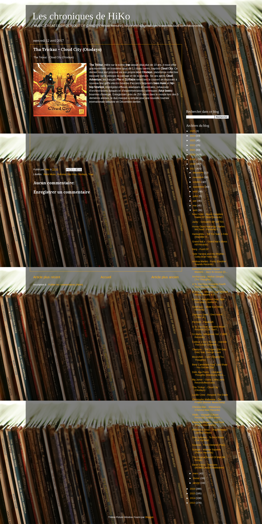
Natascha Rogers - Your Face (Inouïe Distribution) (208, 423)
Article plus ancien (165, 277)
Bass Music (50, 174)
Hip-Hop (72, 174)
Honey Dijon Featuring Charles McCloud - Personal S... (208, 228)
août (195, 191)
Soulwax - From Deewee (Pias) (208, 445)
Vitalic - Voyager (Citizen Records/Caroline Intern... (207, 416)
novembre (198, 177)
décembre (198, 172)
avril (195, 210)
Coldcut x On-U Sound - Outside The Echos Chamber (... (209, 343)
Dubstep (61, 174)
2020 (193, 154)
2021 (193, 150)
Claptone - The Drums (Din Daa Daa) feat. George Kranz (209, 351)
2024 (193, 135)
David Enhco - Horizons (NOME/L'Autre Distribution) (208, 466)
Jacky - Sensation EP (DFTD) (208, 222)
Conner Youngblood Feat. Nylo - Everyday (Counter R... (209, 300)
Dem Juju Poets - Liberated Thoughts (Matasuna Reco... (208, 373)
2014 (193, 498)
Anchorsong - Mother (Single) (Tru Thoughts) (208, 278)
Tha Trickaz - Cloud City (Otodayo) (205, 388)
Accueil (106, 277)
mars (196, 473)
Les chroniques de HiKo (81, 16)
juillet (196, 196)
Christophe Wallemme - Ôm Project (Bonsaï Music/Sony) (208, 401)
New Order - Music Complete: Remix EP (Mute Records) (208, 215)
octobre (197, 182)
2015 (193, 493)
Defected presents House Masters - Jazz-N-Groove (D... (210, 270)
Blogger (149, 517)
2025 (193, 131)
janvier (197, 483)
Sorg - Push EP (200, 249)
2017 (193, 168)
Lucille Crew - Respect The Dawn (210, 394)
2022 (193, 145)
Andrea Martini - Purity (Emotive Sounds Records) (209, 263)
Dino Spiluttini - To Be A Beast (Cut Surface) (208, 439)
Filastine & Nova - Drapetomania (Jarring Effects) (209, 431)
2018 (193, 164)
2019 (193, 159)
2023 (193, 140)
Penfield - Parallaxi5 (203, 322)
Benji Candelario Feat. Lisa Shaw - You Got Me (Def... (209, 366)
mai (195, 205)
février (196, 478)
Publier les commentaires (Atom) (65, 284)
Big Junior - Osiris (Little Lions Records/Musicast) (208, 381)
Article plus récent (46, 277)
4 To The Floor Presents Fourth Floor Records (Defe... (209, 285)
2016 (193, 488)
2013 (193, 502)
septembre (199, 186)
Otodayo (82, 174)
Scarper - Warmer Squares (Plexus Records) (206, 451)
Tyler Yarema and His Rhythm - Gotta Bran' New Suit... (208, 255)
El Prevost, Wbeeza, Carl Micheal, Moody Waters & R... (210, 293)
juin (195, 200)
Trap (90, 174)
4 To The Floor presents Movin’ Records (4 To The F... (208, 328)
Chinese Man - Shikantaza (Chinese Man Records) (206, 408)
